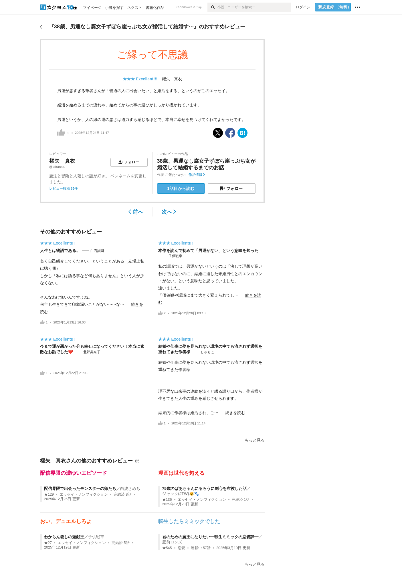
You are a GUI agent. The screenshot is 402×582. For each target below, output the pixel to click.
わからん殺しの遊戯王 (64, 537)
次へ (169, 212)
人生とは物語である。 (60, 250)
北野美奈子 (91, 352)
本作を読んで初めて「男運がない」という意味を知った (208, 250)
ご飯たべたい (175, 174)
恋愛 (181, 548)
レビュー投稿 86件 (63, 188)
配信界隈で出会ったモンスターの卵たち (80, 488)
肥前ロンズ (172, 542)
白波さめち (130, 488)
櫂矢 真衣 (172, 79)
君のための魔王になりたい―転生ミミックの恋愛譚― (210, 537)
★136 (167, 500)
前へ (135, 212)
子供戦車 (175, 256)
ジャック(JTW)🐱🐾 (180, 493)
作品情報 (197, 174)
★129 (49, 494)
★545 (167, 548)
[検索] (212, 7)
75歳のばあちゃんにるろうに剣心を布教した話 (204, 488)
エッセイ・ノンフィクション (84, 494)
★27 (48, 543)
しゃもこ (207, 352)
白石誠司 (97, 251)
